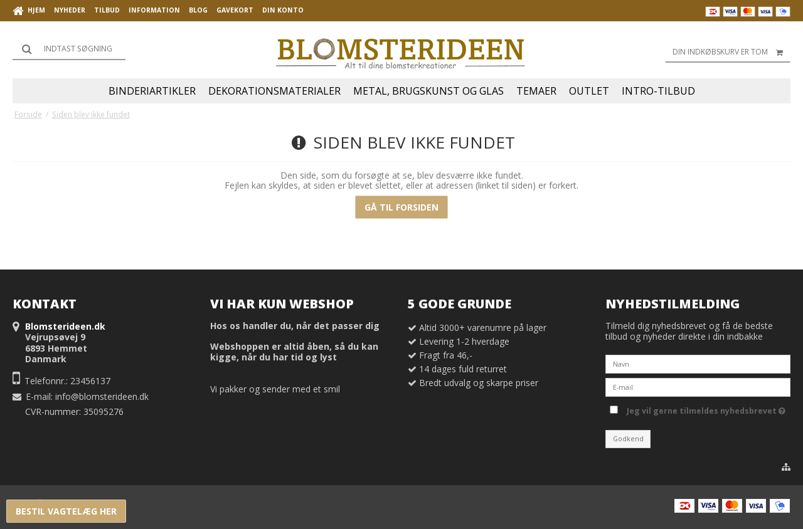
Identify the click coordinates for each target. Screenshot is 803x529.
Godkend (628, 438)
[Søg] (69, 49)
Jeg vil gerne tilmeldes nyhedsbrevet (706, 408)
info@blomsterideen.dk (102, 396)
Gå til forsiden (401, 207)
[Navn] (697, 363)
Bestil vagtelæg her (66, 511)
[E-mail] (697, 386)
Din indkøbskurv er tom (731, 52)
